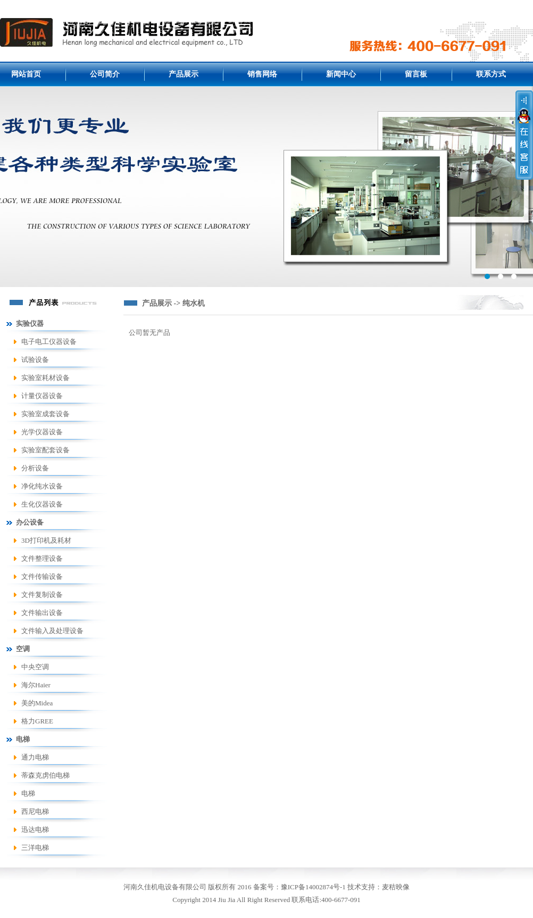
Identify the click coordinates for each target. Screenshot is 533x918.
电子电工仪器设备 (49, 342)
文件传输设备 (42, 576)
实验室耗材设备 (45, 378)
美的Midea (37, 703)
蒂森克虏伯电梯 (45, 775)
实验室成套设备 (45, 414)
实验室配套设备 (45, 450)
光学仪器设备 (42, 432)
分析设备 (35, 468)
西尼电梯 (35, 811)
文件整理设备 (42, 558)
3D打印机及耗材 (46, 540)
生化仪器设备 (42, 504)
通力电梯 (35, 757)
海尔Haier (36, 685)
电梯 (28, 793)
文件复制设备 (42, 595)
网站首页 (26, 74)
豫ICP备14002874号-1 (313, 887)
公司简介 (105, 74)
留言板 (416, 74)
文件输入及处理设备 (52, 631)
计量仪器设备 (42, 396)
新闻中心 (341, 74)
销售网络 (262, 74)
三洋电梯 (35, 848)
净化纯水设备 (42, 486)
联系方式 (491, 74)
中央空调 (35, 667)
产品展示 (183, 74)
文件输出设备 (42, 613)
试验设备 (35, 360)
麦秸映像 (396, 887)
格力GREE (37, 721)
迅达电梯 (35, 829)
